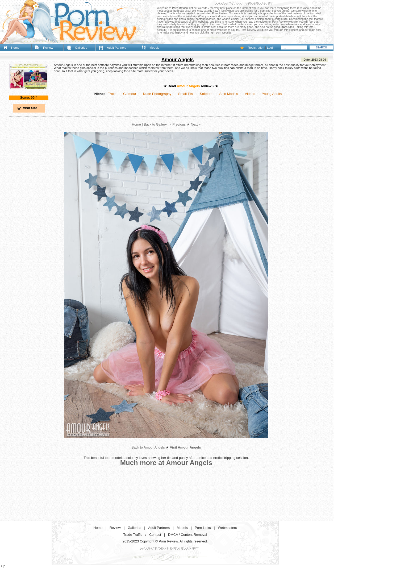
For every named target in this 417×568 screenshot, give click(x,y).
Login (270, 47)
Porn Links (203, 528)
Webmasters (227, 528)
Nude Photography (157, 94)
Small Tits (185, 94)
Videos (250, 94)
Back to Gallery (155, 124)
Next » (196, 124)
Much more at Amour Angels (166, 462)
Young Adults (272, 94)
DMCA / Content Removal (187, 535)
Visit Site (30, 108)
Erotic (111, 94)
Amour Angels (177, 59)
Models (154, 47)
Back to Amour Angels (148, 447)
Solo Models (228, 94)
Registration (256, 47)
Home (15, 47)
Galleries (81, 47)
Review (48, 47)
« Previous (178, 124)
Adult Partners (116, 47)
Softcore (206, 94)
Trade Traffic (132, 535)
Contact (155, 535)
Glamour (129, 94)
